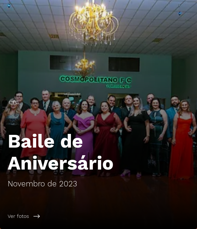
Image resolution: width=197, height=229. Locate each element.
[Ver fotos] (98, 216)
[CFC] (98, 102)
